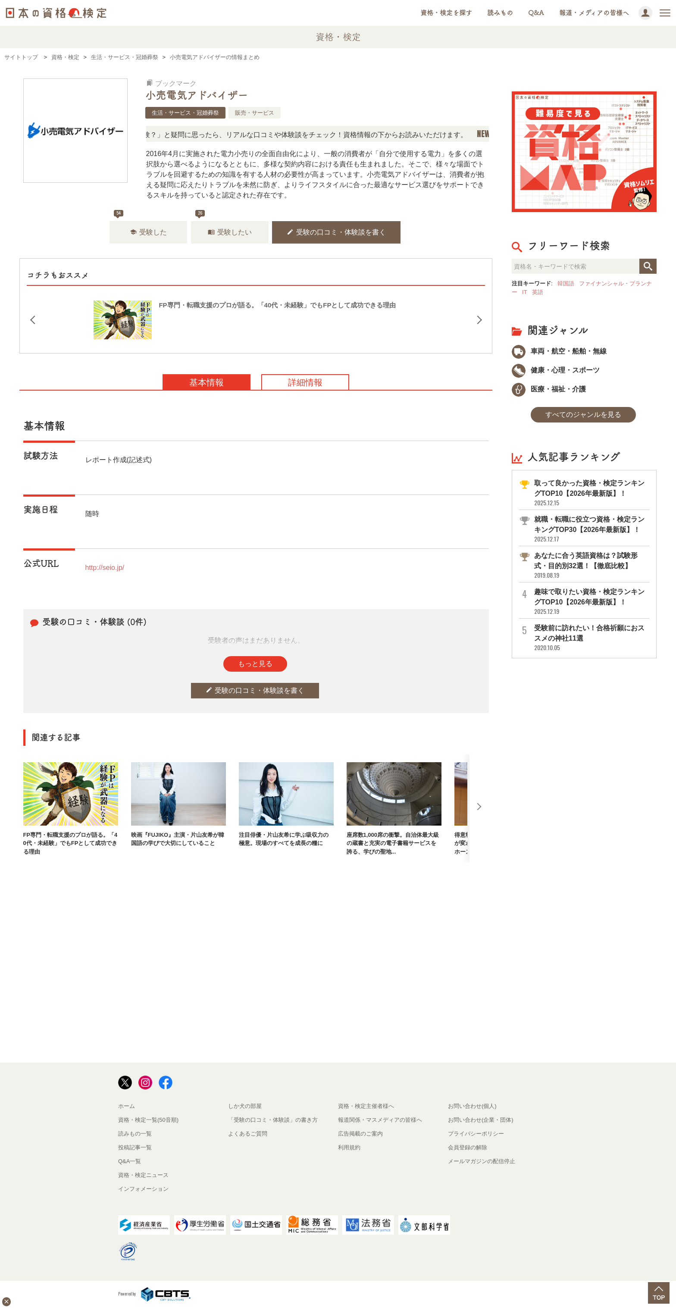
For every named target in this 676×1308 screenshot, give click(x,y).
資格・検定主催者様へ (366, 1106)
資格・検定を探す (446, 12)
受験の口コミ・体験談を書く (336, 232)
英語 (537, 292)
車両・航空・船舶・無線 (559, 351)
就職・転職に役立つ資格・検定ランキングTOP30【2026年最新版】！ (591, 529)
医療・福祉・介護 (549, 389)
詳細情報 (305, 382)
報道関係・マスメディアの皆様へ (380, 1120)
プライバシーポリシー (476, 1133)
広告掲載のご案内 (360, 1133)
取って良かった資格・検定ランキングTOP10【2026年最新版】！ (591, 493)
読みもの (500, 12)
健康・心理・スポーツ (556, 370)
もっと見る (255, 663)
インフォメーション (143, 1189)
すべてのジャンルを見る (583, 414)
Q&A (536, 12)
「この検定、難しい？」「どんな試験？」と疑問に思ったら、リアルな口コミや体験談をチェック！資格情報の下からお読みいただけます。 (272, 134)
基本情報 (206, 382)
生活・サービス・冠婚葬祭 (185, 113)
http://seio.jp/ (105, 567)
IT (524, 292)
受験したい (230, 232)
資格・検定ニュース (143, 1175)
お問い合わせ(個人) (472, 1106)
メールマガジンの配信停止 (481, 1161)
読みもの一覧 (135, 1133)
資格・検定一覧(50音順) (148, 1120)
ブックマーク (171, 83)
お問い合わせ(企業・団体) (480, 1120)
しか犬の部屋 (245, 1106)
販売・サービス (254, 113)
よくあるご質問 (247, 1133)
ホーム (126, 1106)
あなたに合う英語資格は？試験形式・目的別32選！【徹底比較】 (591, 565)
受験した (148, 232)
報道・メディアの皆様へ (594, 12)
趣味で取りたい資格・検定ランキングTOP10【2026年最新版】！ (591, 601)
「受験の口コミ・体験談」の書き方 (273, 1120)
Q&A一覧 (129, 1161)
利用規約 (349, 1147)
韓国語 (565, 283)
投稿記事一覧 (135, 1147)
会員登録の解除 (467, 1147)
